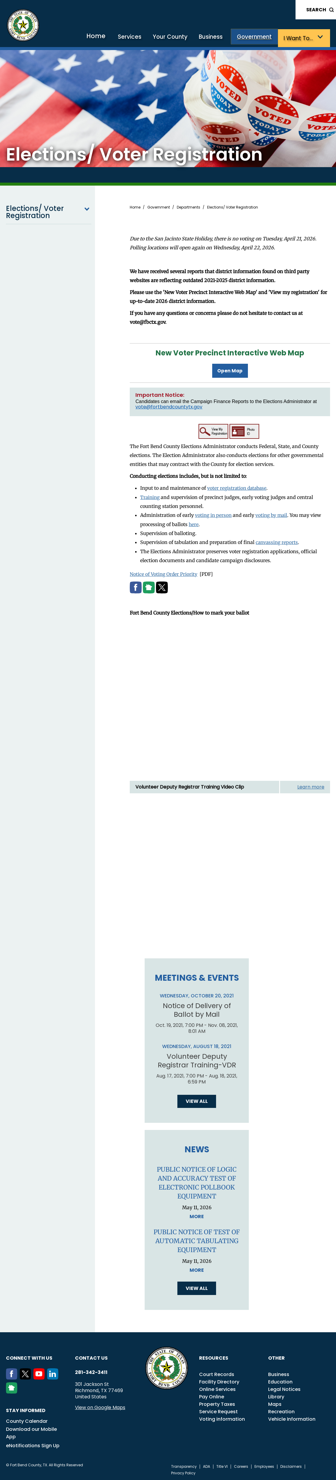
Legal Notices (284, 1388)
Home (105, 37)
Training (150, 496)
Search (316, 9)
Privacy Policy (183, 1472)
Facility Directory (219, 1381)
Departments (188, 207)
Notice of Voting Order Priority (164, 572)
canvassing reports (277, 540)
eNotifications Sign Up (33, 1444)
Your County (176, 38)
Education (280, 1381)
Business (215, 38)
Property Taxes (217, 1403)
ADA (206, 1466)
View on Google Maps (100, 1406)
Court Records (216, 1373)
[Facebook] (13, 1377)
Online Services (217, 1388)
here (194, 523)
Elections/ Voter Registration (48, 211)
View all (197, 1100)
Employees (264, 1466)
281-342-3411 (91, 1372)
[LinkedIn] (54, 1377)
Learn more (310, 784)
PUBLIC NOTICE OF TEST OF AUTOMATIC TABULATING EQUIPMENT (197, 1240)
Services (137, 38)
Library (276, 1395)
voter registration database (238, 487)
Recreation (281, 1410)
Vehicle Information (291, 1418)
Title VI (222, 1466)
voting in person (214, 514)
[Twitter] (26, 1377)
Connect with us (29, 1357)
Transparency (184, 1466)
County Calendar (27, 1420)
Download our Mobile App (31, 1432)
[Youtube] (40, 1377)
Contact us (91, 1357)
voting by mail (273, 514)
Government (257, 38)
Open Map (230, 369)
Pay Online (211, 1395)
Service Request (218, 1410)
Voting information (222, 1418)
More (197, 1215)
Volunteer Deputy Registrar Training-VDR (197, 1060)
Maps (275, 1403)
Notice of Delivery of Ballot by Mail (197, 1008)
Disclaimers (291, 1466)
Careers (241, 1466)
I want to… (300, 38)
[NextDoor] (13, 1391)
